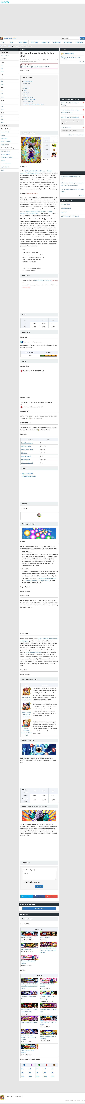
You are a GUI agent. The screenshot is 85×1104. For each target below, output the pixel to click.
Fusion (3, 135)
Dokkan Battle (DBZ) (10, 38)
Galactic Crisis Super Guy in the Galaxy (48, 1036)
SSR (22, 1077)
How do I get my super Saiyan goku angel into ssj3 (72, 190)
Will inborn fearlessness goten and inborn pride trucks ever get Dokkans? (72, 184)
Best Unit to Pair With (29, 99)
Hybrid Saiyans (27, 473)
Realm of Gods (5, 132)
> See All (81, 62)
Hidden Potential (28, 101)
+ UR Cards (79, 42)
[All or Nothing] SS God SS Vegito (46, 578)
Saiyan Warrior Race (27, 449)
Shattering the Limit (27, 463)
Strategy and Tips (28, 97)
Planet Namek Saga (29, 476)
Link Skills (4, 59)
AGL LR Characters (66, 127)
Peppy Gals (4, 138)
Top (3, 42)
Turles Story (34, 42)
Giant (2, 170)
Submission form (39, 909)
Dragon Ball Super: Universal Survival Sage (48, 997)
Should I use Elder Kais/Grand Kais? (33, 104)
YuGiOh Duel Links (66, 208)
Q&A (11, 42)
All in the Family (26, 446)
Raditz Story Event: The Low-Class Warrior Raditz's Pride (70, 111)
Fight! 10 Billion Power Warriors (30, 1050)
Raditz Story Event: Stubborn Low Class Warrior (30, 1009)
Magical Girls (45, 42)
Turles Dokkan (23, 42)
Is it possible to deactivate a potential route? (71, 178)
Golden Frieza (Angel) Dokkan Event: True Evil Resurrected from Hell (48, 949)
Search (82, 38)
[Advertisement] (16, 20)
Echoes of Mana (65, 204)
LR (22, 1070)
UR (22, 1073)
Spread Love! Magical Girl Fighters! (30, 961)
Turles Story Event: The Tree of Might (48, 1022)
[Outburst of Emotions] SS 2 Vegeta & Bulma (37, 580)
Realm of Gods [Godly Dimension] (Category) (70, 104)
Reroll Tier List (5, 55)
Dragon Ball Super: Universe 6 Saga (48, 1009)
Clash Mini (64, 212)
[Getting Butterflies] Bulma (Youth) (34, 170)
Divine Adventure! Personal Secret (30, 997)
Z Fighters (24, 453)
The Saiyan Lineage (27, 443)
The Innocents (25, 459)
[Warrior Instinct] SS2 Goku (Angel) (70, 117)
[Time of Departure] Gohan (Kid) (43, 280)
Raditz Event (56, 42)
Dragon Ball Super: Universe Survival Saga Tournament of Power (30, 985)
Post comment (39, 887)
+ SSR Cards (68, 42)
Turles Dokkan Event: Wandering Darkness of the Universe (30, 1036)
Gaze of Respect (26, 456)
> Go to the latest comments (76, 135)
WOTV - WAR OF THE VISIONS (70, 216)
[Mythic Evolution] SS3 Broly (33, 652)
